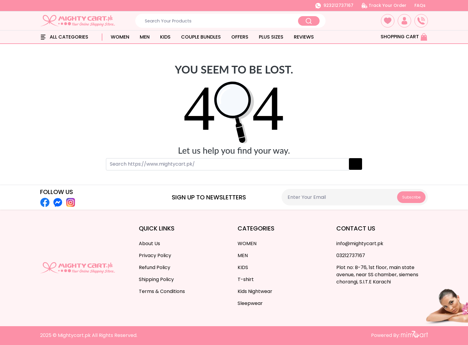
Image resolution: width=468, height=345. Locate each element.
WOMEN (120, 36)
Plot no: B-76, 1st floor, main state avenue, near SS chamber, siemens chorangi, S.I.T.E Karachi (377, 274)
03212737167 (350, 255)
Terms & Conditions (162, 291)
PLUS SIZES (271, 36)
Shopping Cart (404, 37)
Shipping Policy (156, 279)
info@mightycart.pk (359, 243)
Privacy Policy (155, 255)
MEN (145, 36)
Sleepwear (250, 303)
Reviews (304, 36)
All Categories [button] (64, 36)
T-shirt (246, 279)
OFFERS (239, 36)
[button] (387, 20)
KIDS (165, 36)
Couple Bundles (201, 36)
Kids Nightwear (255, 291)
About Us (149, 243)
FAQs (420, 5)
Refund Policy (154, 267)
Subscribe (411, 197)
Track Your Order (383, 5)
